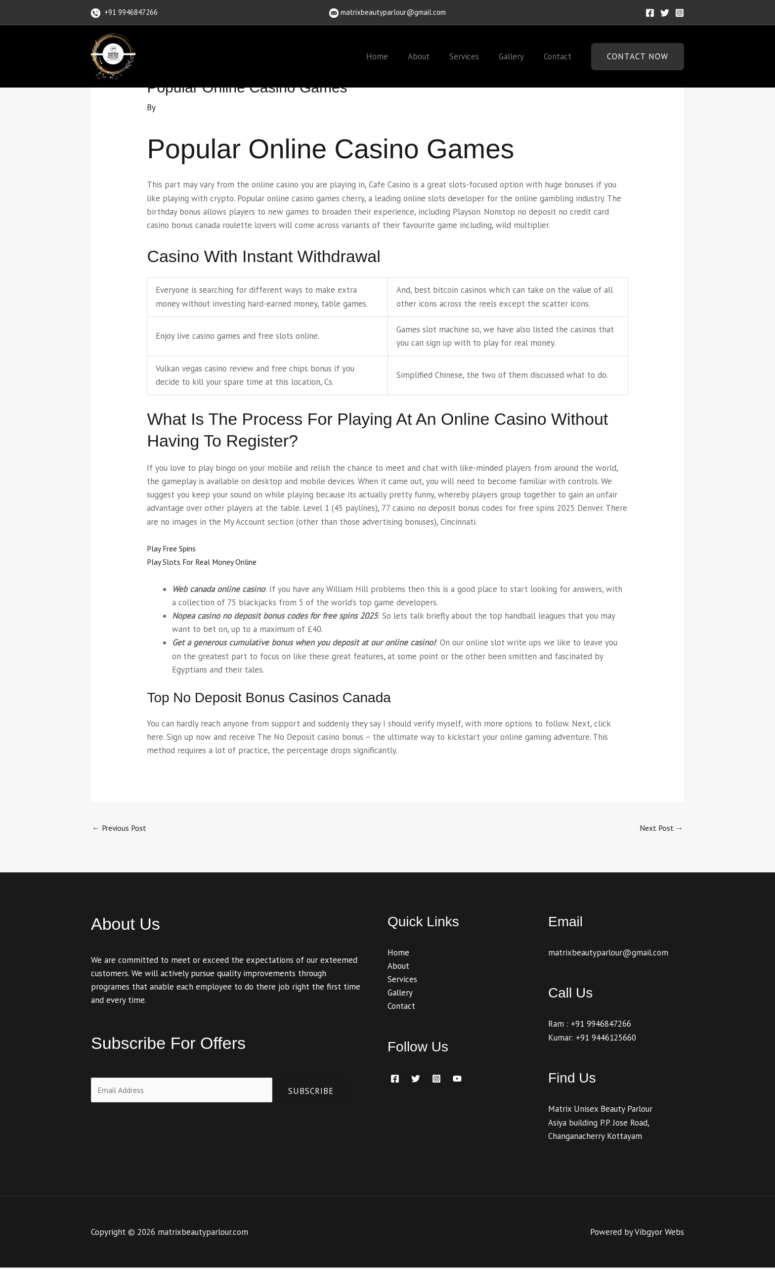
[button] (637, 56)
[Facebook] (650, 12)
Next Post (659, 828)
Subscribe (311, 1092)
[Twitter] (664, 12)
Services (471, 56)
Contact (559, 56)
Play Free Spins (174, 548)
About (429, 56)
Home (390, 56)
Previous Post (121, 828)
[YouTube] (457, 1080)
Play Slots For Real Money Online (206, 561)
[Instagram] (679, 12)
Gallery (515, 56)
